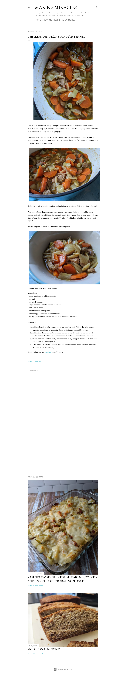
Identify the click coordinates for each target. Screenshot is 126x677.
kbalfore (48, 352)
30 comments (38, 654)
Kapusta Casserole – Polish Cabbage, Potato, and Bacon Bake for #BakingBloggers (62, 579)
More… (71, 20)
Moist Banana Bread (44, 649)
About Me (47, 20)
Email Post (37, 362)
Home (38, 20)
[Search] (96, 6)
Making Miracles (56, 7)
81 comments (38, 585)
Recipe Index (60, 20)
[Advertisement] (63, 452)
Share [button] (30, 362)
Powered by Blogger (63, 669)
